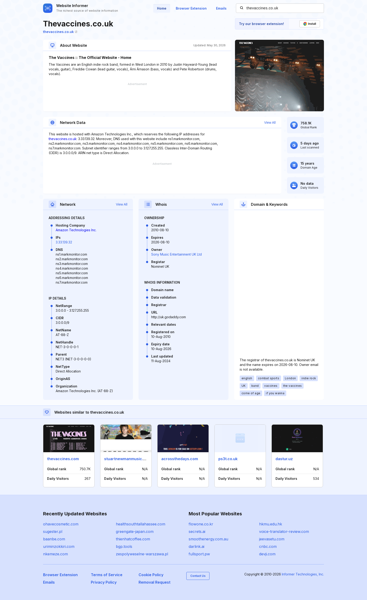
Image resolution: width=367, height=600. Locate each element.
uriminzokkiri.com (58, 546)
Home (161, 8)
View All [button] (270, 122)
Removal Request (154, 582)
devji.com (267, 554)
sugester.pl (52, 531)
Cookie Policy (151, 574)
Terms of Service (106, 574)
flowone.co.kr (201, 524)
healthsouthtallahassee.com (140, 524)
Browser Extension (191, 8)
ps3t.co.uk (228, 458)
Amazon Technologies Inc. (76, 230)
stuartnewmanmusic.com (127, 458)
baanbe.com (54, 539)
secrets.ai (197, 531)
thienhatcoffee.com (133, 539)
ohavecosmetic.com (60, 524)
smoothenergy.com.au (208, 539)
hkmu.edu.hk (270, 524)
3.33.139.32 (64, 242)
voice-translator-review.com (284, 531)
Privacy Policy (104, 582)
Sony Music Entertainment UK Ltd (176, 254)
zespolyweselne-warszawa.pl (142, 554)
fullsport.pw (199, 554)
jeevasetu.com (271, 539)
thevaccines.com (63, 458)
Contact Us (198, 576)
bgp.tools (124, 546)
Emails (221, 8)
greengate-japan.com (135, 531)
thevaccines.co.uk (60, 32)
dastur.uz (284, 458)
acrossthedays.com (179, 458)
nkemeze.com (55, 554)
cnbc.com (268, 546)
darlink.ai (196, 546)
